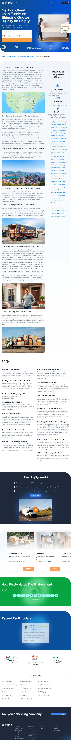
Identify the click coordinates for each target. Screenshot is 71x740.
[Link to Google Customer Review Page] (13, 658)
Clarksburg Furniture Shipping (58, 146)
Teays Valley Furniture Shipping (59, 149)
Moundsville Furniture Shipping (58, 173)
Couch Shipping (6, 695)
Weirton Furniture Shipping (57, 135)
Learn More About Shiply (58, 714)
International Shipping (44, 688)
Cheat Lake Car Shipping (57, 208)
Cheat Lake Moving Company (58, 216)
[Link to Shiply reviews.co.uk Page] (58, 658)
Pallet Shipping (31, 734)
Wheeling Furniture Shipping (58, 133)
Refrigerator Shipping (8, 688)
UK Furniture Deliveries (26, 699)
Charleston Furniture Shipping (58, 124)
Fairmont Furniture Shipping (58, 141)
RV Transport (18, 731)
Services (18, 2)
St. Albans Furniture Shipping (58, 156)
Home (3, 56)
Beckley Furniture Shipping (57, 144)
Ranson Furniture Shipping (57, 198)
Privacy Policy (57, 735)
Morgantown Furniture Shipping (59, 127)
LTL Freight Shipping (26, 688)
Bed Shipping (42, 692)
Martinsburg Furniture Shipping (58, 138)
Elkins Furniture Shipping (57, 178)
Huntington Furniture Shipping (58, 122)
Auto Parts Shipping (19, 733)
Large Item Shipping (7, 681)
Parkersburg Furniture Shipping (58, 130)
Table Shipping (24, 685)
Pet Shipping (17, 739)
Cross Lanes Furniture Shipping (58, 162)
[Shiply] (7, 2)
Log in (44, 2)
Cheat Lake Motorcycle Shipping (59, 210)
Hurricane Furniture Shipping (58, 181)
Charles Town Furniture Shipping (59, 187)
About (42, 731)
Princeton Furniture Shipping (58, 195)
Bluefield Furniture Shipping (58, 165)
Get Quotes (65, 3)
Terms (55, 731)
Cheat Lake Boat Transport (57, 213)
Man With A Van (6, 699)
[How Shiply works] (35, 510)
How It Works (36, 2)
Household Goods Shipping (9, 685)
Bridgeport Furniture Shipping (58, 167)
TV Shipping (5, 692)
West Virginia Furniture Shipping (26, 56)
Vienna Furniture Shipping (57, 159)
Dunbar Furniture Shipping (57, 176)
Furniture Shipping (11, 56)
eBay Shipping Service (44, 681)
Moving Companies (25, 681)
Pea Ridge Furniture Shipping (58, 184)
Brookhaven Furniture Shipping (58, 192)
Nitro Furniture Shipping (57, 190)
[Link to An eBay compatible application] (35, 657)
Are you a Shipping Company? (53, 2)
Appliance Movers (43, 695)
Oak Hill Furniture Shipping (57, 170)
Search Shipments (28, 2)
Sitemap (56, 733)
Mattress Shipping (25, 692)
